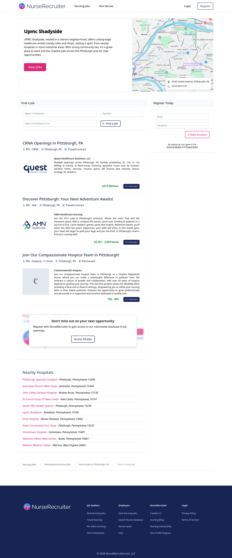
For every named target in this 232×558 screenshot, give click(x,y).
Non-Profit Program (160, 532)
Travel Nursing (94, 519)
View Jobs (35, 67)
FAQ (121, 532)
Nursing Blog (157, 519)
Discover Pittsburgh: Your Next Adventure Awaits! (68, 199)
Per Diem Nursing (96, 526)
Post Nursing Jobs (128, 513)
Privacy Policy (192, 147)
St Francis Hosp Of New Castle (40, 399)
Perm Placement (95, 532)
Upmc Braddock (32, 412)
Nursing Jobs (82, 6)
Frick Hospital (31, 419)
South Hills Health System (38, 406)
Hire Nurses (106, 6)
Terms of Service (173, 147)
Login (187, 6)
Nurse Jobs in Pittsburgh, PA (94, 464)
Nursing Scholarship (160, 526)
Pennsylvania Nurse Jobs (57, 464)
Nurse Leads (125, 526)
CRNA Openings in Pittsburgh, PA (53, 143)
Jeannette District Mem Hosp (40, 386)
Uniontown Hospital (34, 432)
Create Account (197, 134)
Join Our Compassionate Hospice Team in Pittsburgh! (71, 254)
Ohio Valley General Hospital (40, 392)
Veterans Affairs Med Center (39, 438)
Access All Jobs (83, 339)
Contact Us (155, 513)
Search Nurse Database (131, 519)
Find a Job (110, 123)
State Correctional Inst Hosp (39, 425)
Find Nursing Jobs (96, 513)
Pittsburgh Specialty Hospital (40, 379)
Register (205, 6)
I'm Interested (131, 186)
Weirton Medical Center (37, 445)
